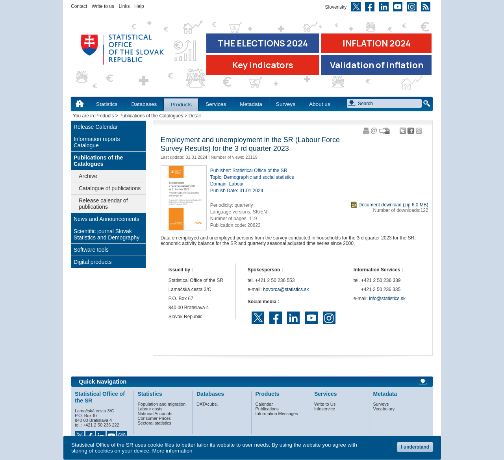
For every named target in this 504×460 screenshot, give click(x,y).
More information (172, 451)
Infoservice (324, 408)
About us (319, 104)
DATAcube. (207, 404)
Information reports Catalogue (97, 142)
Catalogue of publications (110, 188)
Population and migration (162, 404)
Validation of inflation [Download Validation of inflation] (376, 65)
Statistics (106, 104)
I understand (415, 447)
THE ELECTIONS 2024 (263, 43)
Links (124, 6)
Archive (88, 176)
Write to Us (324, 404)
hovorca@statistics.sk (286, 289)
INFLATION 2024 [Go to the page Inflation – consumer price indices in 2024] (377, 43)
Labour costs (150, 408)
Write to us (103, 6)
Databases (144, 104)
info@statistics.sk (387, 298)
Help (139, 6)
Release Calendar (96, 127)
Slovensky (336, 7)
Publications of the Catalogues (151, 116)
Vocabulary (384, 408)
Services (216, 104)
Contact (79, 6)
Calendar (264, 404)
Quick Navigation (102, 381)
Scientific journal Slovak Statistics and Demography (106, 234)
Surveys (285, 104)
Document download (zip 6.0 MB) (393, 205)
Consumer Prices (154, 418)
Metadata (251, 104)
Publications (267, 408)
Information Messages (277, 413)
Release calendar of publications (103, 203)
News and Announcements (106, 219)
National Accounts (155, 413)
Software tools (91, 250)
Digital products (93, 262)
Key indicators (262, 65)
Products (181, 105)
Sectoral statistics (155, 423)
